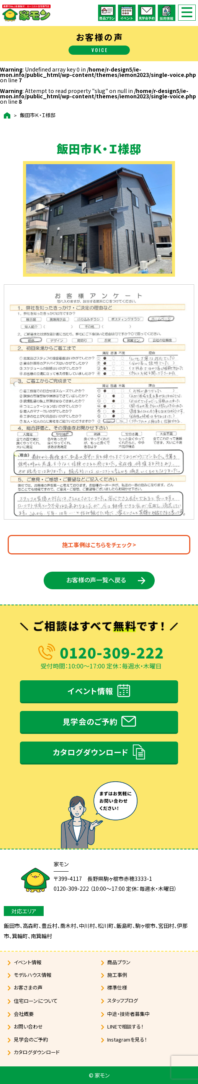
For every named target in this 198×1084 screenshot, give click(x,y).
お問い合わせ (28, 1026)
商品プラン (119, 962)
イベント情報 (90, 690)
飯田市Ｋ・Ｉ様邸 (38, 115)
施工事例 (117, 974)
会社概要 (24, 1013)
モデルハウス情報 (32, 974)
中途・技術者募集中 (128, 1013)
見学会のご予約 (90, 721)
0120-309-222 (112, 652)
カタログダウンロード (91, 752)
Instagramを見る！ (127, 1039)
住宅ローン (36, 1001)
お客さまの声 (28, 987)
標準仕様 (117, 987)
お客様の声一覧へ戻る (96, 579)
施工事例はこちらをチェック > (99, 545)
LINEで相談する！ (125, 1026)
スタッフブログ (122, 1000)
